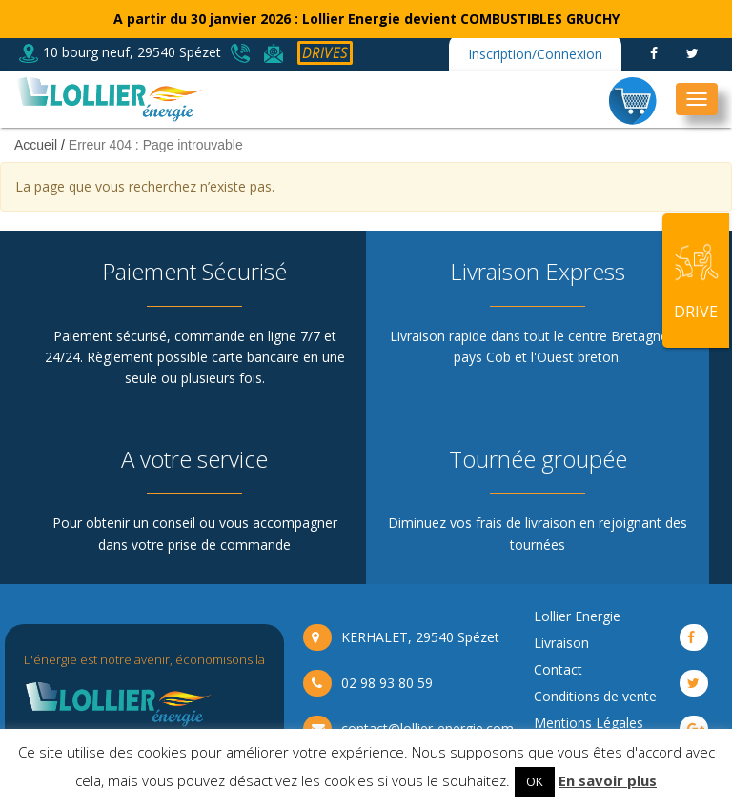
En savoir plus (608, 780)
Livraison (561, 643)
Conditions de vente (595, 696)
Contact (558, 669)
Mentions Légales (588, 723)
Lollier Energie (577, 616)
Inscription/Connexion (535, 54)
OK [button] (534, 781)
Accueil (35, 144)
